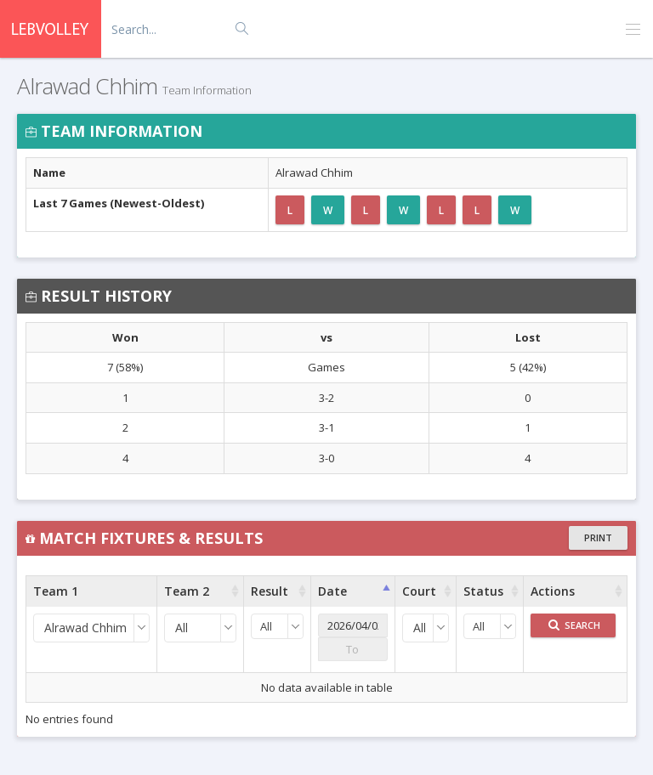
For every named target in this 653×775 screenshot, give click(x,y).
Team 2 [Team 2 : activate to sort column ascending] (186, 591)
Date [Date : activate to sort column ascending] (332, 591)
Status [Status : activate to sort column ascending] (483, 591)
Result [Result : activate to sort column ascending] (269, 591)
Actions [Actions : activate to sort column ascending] (553, 591)
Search (574, 625)
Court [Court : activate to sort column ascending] (419, 591)
